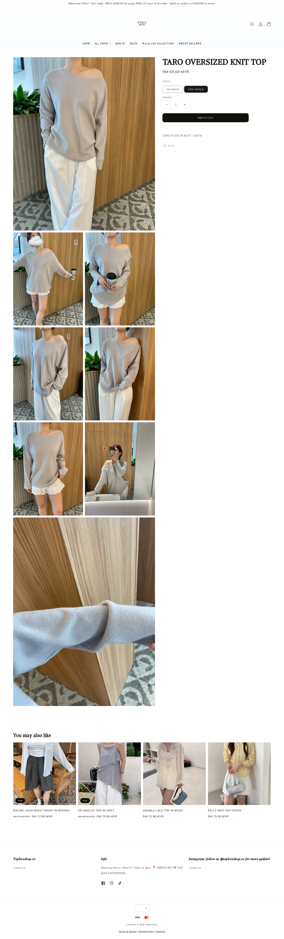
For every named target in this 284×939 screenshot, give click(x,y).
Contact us (19, 868)
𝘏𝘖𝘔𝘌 (86, 43)
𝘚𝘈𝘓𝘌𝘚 (133, 43)
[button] (252, 24)
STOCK (166, 81)
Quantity (167, 97)
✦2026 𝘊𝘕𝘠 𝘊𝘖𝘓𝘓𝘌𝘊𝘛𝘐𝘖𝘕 (158, 43)
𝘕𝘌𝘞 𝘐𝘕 (120, 43)
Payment (160, 931)
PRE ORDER (196, 89)
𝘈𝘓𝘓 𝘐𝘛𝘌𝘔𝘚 (101, 43)
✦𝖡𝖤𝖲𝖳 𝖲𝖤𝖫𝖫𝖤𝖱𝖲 (190, 43)
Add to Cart (205, 117)
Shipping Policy (146, 931)
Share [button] (169, 145)
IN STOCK (173, 89)
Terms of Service (128, 931)
